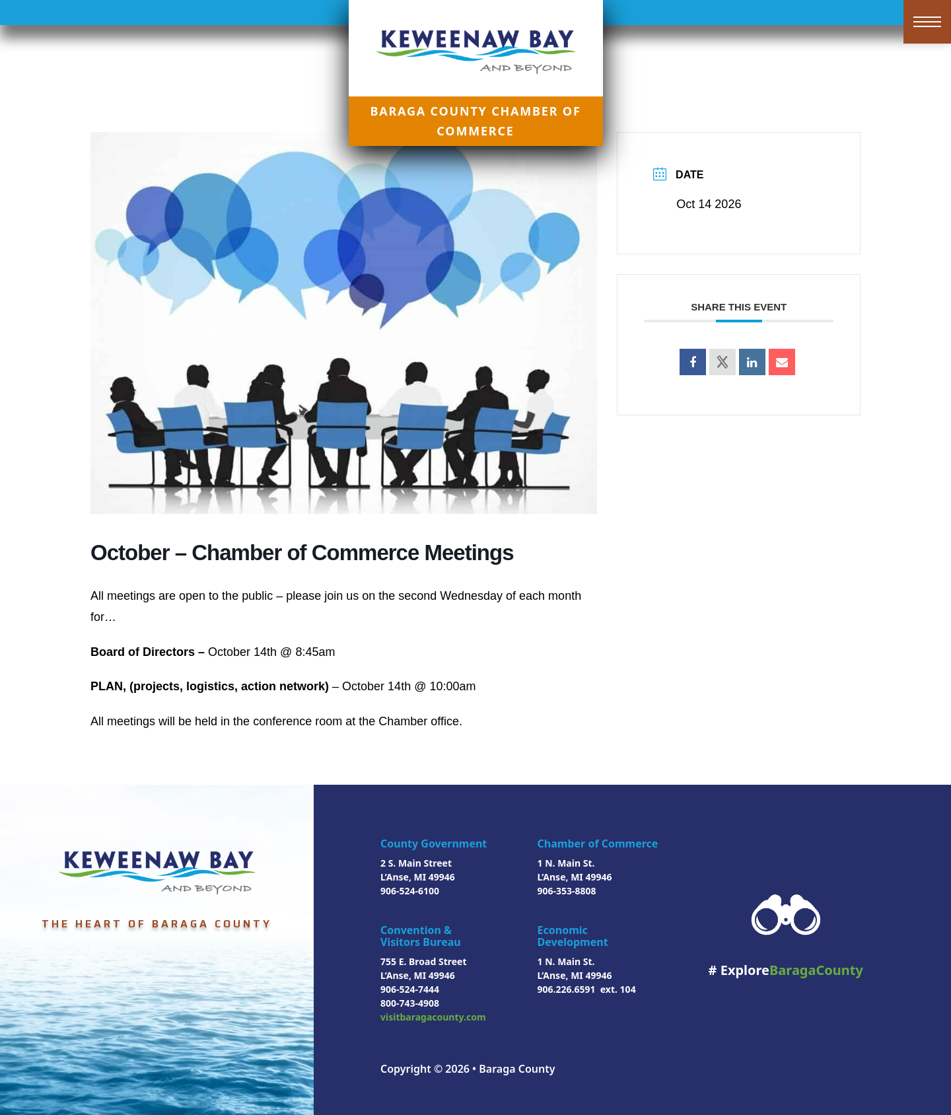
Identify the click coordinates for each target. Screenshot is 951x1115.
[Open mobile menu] (927, 22)
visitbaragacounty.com (433, 1017)
